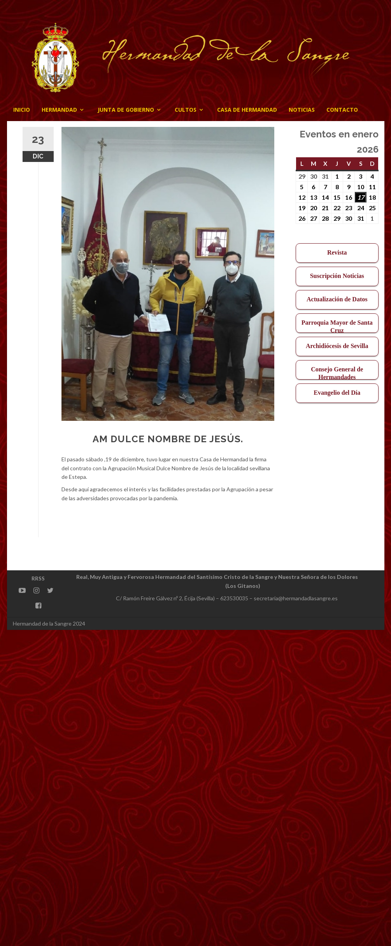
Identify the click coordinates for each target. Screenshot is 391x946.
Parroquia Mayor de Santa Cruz (337, 326)
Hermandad (59, 109)
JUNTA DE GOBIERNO (126, 109)
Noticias (302, 109)
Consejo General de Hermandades (337, 373)
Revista (337, 252)
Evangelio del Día (337, 392)
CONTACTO (342, 109)
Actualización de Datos (337, 299)
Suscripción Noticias (337, 276)
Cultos (185, 109)
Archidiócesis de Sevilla (337, 346)
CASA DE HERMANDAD (247, 109)
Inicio (21, 109)
